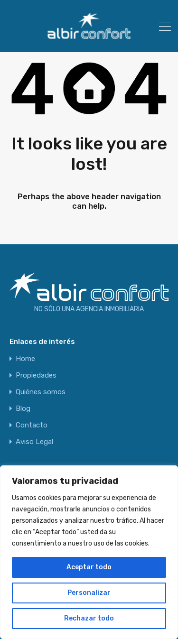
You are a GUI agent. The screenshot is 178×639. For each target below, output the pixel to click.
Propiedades (36, 375)
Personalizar (89, 593)
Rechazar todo (89, 618)
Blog (23, 408)
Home (25, 358)
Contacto (31, 425)
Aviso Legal (34, 441)
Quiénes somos (41, 392)
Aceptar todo (89, 567)
